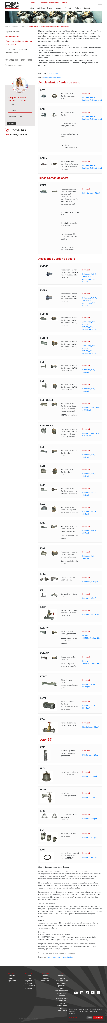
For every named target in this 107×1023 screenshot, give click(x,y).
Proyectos (68, 8)
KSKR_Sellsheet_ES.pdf (91, 193)
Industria (59, 8)
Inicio (32, 8)
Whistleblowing (62, 998)
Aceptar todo (98, 1018)
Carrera (64, 3)
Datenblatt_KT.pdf (89, 598)
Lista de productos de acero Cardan (60, 957)
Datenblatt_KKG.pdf (89, 857)
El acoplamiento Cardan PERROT (55, 78)
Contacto (45, 976)
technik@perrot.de (18, 134)
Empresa (34, 3)
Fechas (28, 976)
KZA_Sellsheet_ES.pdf (90, 727)
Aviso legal (62, 976)
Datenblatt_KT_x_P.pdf (90, 615)
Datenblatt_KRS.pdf (89, 819)
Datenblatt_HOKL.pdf (90, 797)
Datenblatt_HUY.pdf (89, 776)
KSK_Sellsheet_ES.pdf (90, 755)
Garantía (62, 988)
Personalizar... (73, 1018)
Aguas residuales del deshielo (18, 60)
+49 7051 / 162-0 (18, 130)
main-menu (14, 26)
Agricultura (41, 8)
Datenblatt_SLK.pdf (89, 838)
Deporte (50, 8)
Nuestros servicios (13, 65)
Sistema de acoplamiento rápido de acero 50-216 (55, 26)
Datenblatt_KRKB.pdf (90, 582)
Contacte (87, 8)
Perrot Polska (62, 1011)
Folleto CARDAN (52, 74)
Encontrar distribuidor (49, 3)
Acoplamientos (33, 26)
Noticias (78, 8)
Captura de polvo (12, 31)
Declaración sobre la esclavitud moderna (62, 993)
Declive (89, 1018)
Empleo (28, 978)
